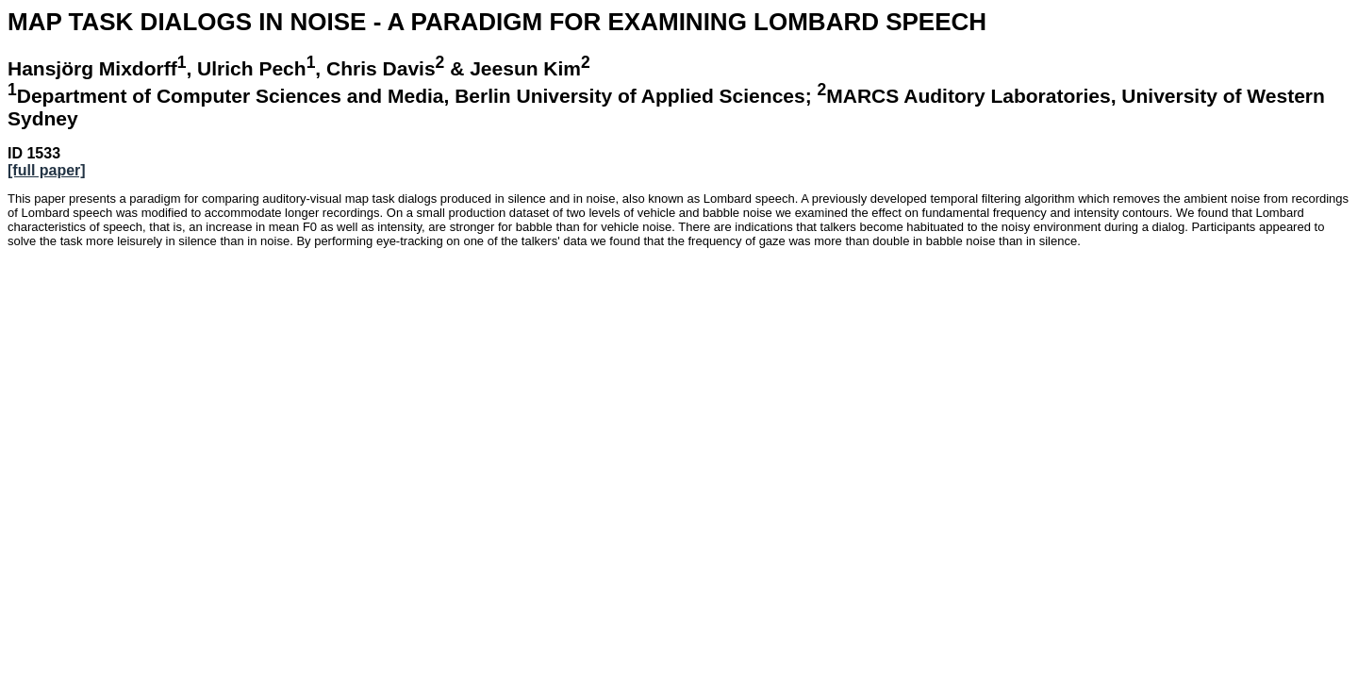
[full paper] (47, 170)
